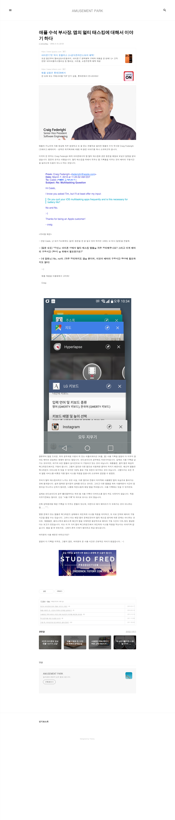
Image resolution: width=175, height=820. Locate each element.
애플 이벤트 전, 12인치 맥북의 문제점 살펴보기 (56, 644)
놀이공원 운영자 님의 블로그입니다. (57, 711)
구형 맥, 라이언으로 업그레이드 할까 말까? (54, 656)
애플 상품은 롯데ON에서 (53, 72)
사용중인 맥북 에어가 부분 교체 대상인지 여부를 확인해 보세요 (61, 648)
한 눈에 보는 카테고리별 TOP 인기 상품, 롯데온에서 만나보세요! (70, 76)
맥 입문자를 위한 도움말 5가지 (50, 652)
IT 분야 (43, 635)
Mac (48, 635)
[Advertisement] (87, 600)
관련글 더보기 (131, 665)
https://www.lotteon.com (51, 69)
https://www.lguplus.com (51, 52)
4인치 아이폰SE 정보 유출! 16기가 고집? (53, 640)
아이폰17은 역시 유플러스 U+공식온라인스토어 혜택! (67, 55)
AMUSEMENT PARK (53, 707)
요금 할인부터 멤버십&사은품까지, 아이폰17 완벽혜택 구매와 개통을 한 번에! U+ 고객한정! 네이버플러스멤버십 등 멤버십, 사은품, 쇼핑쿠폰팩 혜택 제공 (79, 59)
